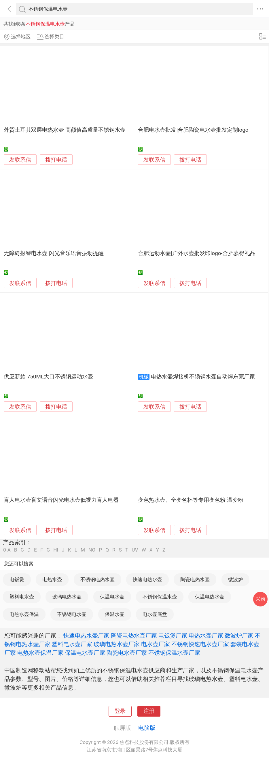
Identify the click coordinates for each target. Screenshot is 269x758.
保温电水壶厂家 (85, 652)
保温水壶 (114, 614)
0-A (7, 550)
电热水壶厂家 (206, 635)
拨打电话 (56, 160)
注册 (148, 711)
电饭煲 (17, 579)
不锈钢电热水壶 (97, 579)
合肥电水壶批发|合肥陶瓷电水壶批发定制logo (193, 130)
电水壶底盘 (155, 614)
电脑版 (147, 727)
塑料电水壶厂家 (72, 644)
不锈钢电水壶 (71, 614)
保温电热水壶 (209, 597)
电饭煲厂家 (172, 635)
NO (91, 550)
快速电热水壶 (147, 579)
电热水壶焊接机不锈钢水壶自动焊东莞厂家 (203, 377)
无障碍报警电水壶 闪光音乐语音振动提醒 (54, 253)
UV (135, 550)
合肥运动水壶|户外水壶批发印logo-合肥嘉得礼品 (196, 253)
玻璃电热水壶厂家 (117, 644)
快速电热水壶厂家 (86, 635)
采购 (260, 599)
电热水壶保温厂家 (40, 652)
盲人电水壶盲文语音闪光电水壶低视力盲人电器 (61, 500)
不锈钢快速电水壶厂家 (200, 644)
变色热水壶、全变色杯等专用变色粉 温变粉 (190, 500)
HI (55, 550)
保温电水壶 (112, 597)
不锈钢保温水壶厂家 (174, 652)
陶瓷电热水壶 (195, 579)
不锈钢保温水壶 (160, 597)
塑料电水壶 (22, 597)
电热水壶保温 (24, 614)
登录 (120, 711)
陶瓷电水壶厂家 (127, 652)
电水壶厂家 (155, 644)
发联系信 (20, 160)
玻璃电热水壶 (67, 597)
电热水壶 (52, 579)
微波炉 (235, 579)
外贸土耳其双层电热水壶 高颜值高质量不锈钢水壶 (65, 130)
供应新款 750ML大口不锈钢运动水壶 (48, 377)
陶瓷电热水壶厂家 (134, 635)
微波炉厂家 (239, 635)
